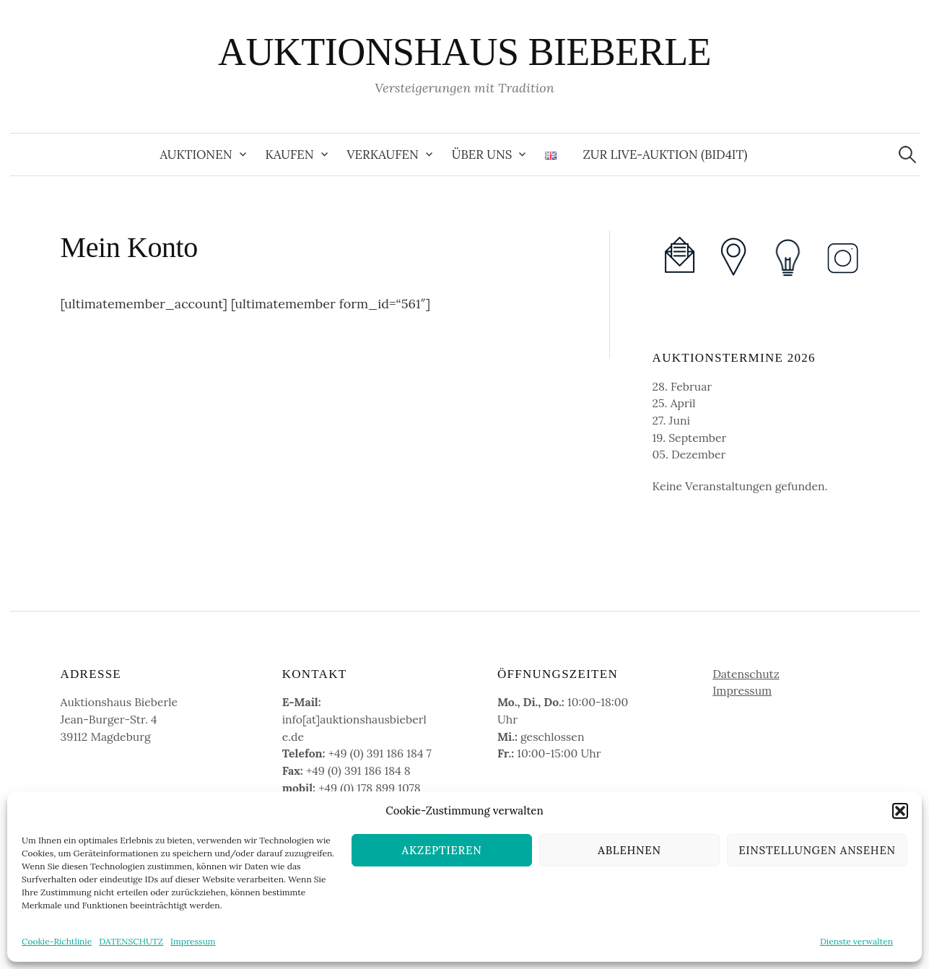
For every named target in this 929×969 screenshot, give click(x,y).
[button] (900, 811)
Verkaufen (383, 154)
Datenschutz (746, 673)
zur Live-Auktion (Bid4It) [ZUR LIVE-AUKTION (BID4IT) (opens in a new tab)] (665, 154)
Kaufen (290, 154)
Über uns (482, 154)
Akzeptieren (442, 850)
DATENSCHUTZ (131, 941)
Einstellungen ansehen (817, 850)
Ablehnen (629, 850)
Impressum (192, 941)
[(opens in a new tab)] (734, 255)
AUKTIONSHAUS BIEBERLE (464, 52)
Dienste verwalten (856, 941)
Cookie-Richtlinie (57, 941)
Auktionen (196, 154)
